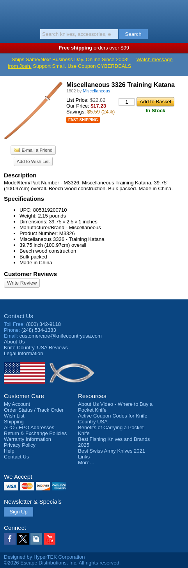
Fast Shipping (83, 120)
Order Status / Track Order (34, 410)
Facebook (10, 539)
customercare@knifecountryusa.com (61, 336)
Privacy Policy (19, 445)
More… (86, 462)
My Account (17, 404)
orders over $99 (94, 48)
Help (9, 451)
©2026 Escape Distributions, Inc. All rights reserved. (62, 563)
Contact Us (18, 316)
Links (84, 457)
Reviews (36, 347)
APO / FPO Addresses (29, 427)
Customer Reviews (30, 274)
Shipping (14, 422)
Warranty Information (27, 439)
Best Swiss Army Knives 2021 (111, 451)
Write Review (22, 283)
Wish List (14, 416)
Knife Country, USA (94, 13)
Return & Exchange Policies (35, 433)
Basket (178, 12)
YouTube (49, 539)
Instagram (36, 539)
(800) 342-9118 (43, 324)
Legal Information (23, 353)
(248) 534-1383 (38, 330)
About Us (14, 342)
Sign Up (18, 512)
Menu (9, 12)
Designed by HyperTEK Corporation (44, 557)
